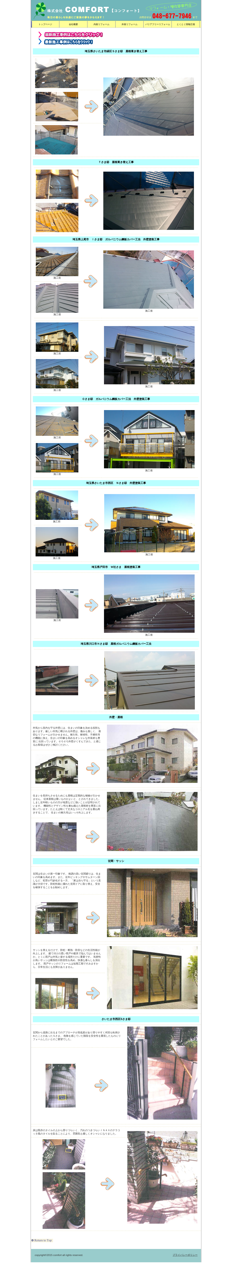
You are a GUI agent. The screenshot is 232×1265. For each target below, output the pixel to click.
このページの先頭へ (42, 1240)
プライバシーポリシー (185, 1254)
